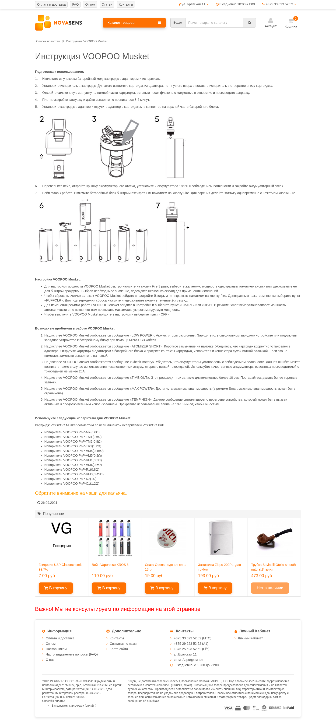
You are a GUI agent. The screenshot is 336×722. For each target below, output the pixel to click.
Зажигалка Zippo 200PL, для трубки (219, 567)
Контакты (117, 638)
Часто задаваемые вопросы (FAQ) (72, 654)
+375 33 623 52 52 (279, 4)
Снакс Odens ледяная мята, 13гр (166, 567)
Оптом (51, 643)
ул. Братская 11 (193, 4)
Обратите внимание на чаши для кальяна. (81, 493)
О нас (50, 660)
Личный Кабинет (250, 638)
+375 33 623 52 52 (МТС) (192, 638)
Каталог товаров (134, 22)
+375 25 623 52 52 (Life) (192, 649)
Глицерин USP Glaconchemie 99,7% (61, 567)
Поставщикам (56, 649)
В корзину (55, 588)
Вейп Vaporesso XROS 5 (110, 565)
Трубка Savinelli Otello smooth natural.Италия (273, 567)
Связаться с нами (123, 643)
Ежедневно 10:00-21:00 (235, 4)
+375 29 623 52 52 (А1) (191, 643)
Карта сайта (119, 649)
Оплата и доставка (60, 638)
